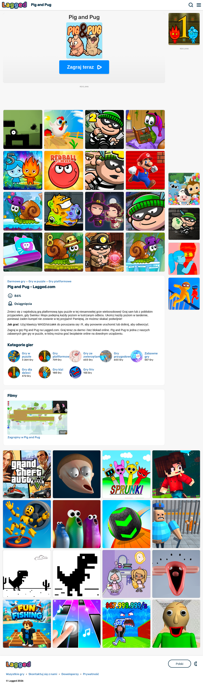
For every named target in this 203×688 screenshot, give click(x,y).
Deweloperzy (70, 674)
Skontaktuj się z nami (43, 674)
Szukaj (191, 5)
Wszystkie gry (15, 674)
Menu (199, 5)
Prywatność (91, 674)
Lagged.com (19, 665)
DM (196, 664)
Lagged (15, 5)
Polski (179, 663)
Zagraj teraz (80, 67)
